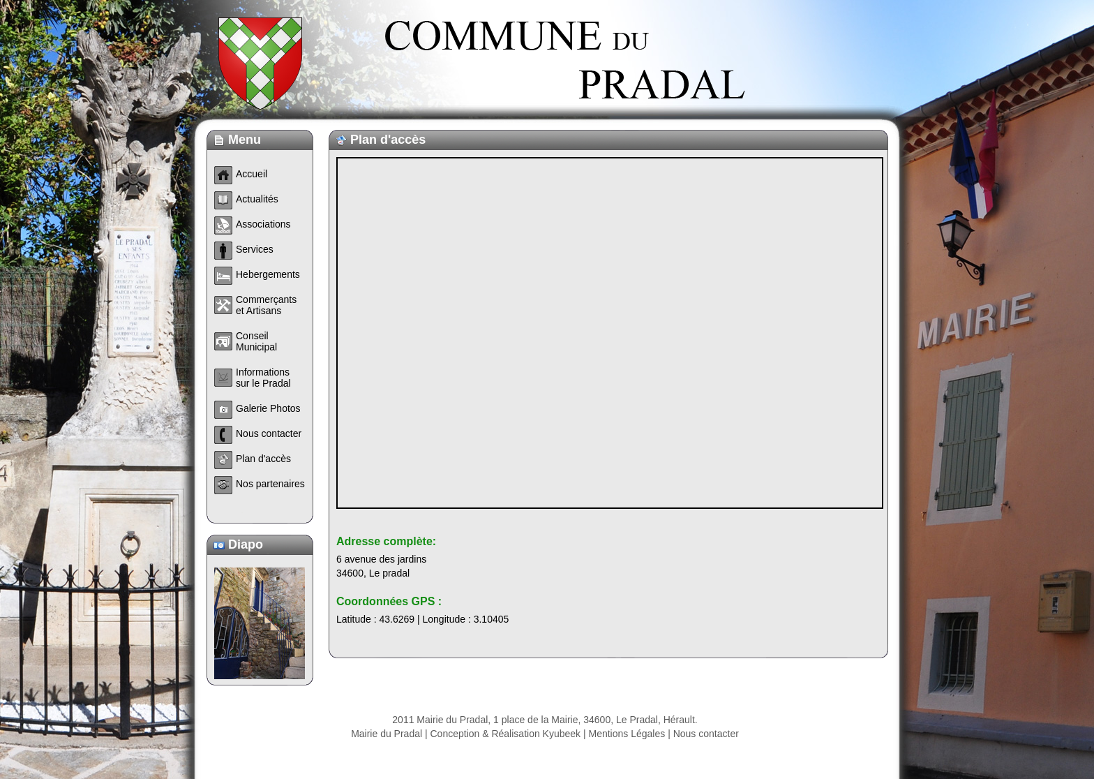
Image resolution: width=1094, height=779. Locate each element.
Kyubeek (561, 733)
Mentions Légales (627, 733)
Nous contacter (706, 733)
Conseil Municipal (256, 341)
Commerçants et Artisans (266, 305)
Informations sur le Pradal (263, 377)
